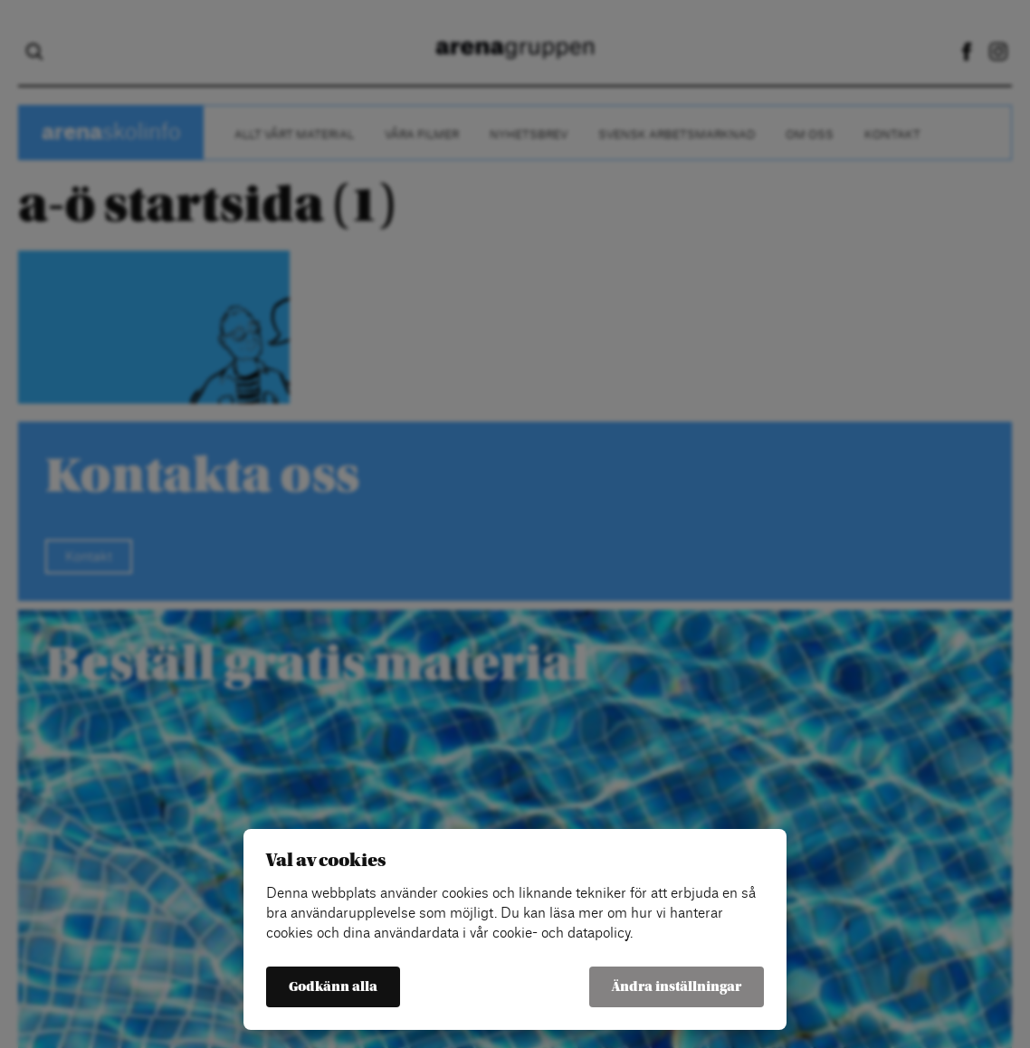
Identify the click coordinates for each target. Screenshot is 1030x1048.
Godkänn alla (333, 987)
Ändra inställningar (676, 987)
